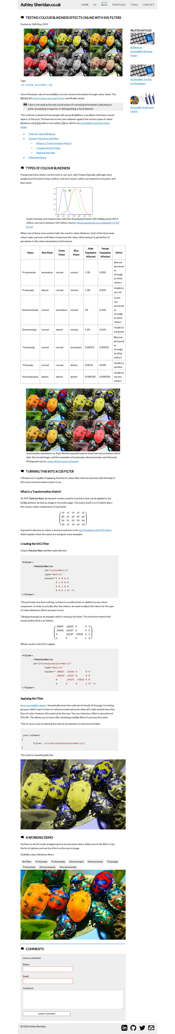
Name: (48, 967)
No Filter (26, 861)
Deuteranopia (76, 861)
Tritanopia (112, 861)
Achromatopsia (47, 867)
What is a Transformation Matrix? (54, 143)
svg (50, 84)
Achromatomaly (67, 867)
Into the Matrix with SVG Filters (95, 530)
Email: (48, 979)
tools (134, 4)
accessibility (41, 84)
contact (148, 4)
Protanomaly (58, 861)
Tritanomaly (28, 867)
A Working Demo (37, 157)
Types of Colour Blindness (41, 133)
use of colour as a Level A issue (49, 98)
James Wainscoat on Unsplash (62, 461)
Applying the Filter (45, 152)
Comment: (73, 998)
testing (29, 84)
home (85, 4)
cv (95, 4)
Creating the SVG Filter (48, 148)
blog (104, 4)
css (22, 84)
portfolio (119, 4)
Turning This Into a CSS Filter (43, 138)
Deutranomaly (95, 861)
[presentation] (73, 518)
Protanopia (41, 861)
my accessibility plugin (34, 705)
